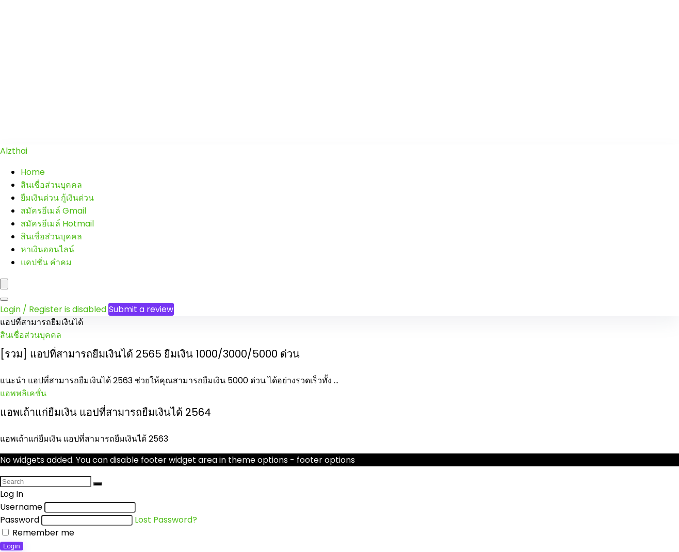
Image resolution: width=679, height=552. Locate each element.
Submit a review (141, 309)
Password (19, 520)
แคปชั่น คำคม (46, 262)
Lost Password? (166, 520)
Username (21, 507)
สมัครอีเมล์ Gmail (53, 211)
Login (11, 546)
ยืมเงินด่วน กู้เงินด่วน (57, 198)
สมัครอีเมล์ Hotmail (57, 224)
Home (33, 172)
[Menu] (4, 284)
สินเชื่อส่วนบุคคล (51, 185)
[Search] (4, 299)
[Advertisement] (309, 72)
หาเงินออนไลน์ (47, 249)
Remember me (38, 533)
